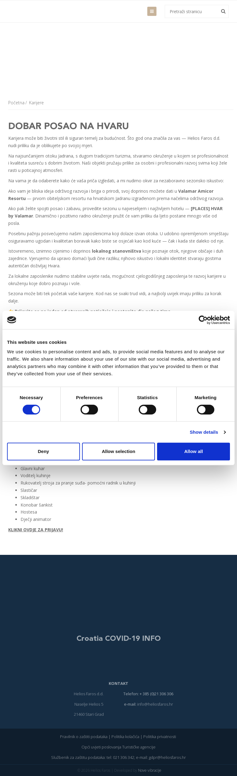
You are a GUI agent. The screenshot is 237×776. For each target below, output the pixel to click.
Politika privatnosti (160, 736)
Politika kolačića (125, 736)
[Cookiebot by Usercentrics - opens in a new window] (203, 320)
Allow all (193, 451)
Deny (43, 451)
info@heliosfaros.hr (155, 704)
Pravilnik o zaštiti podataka (83, 736)
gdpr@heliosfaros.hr (167, 757)
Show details (204, 432)
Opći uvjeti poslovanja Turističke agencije (118, 747)
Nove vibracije (149, 770)
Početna (16, 103)
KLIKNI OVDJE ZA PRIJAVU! (35, 530)
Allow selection (118, 451)
